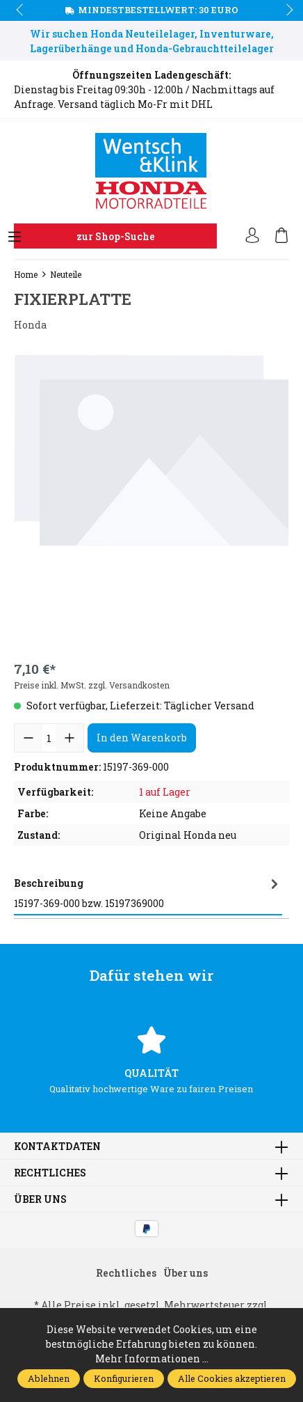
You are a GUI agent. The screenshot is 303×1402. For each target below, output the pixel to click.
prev (21, 10)
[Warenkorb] (281, 236)
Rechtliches (50, 1173)
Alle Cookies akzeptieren (232, 1378)
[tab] (148, 892)
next (286, 10)
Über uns (40, 1199)
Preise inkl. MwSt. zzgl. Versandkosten (92, 685)
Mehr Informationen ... (151, 1358)
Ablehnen (48, 1378)
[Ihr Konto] (252, 236)
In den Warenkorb (142, 737)
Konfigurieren (124, 1378)
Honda (30, 324)
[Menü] (14, 237)
